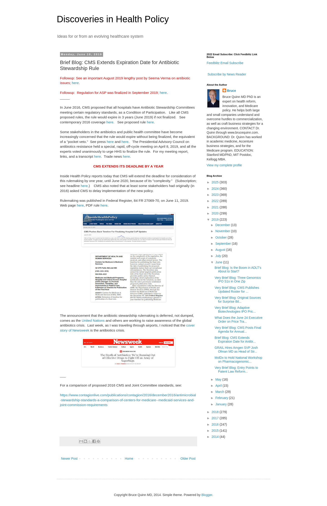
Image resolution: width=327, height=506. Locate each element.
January (221, 404)
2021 (216, 207)
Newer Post (69, 458)
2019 (216, 219)
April (219, 385)
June (219, 262)
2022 (216, 201)
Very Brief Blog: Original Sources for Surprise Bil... (238, 299)
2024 (216, 188)
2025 (216, 182)
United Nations (93, 320)
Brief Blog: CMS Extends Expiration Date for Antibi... (235, 339)
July (218, 256)
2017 (216, 418)
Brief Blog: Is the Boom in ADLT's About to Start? (238, 269)
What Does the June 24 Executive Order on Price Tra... (239, 319)
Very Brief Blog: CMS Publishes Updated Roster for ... (237, 289)
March (220, 392)
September (223, 243)
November (223, 231)
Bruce (231, 90)
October (221, 237)
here (75, 83)
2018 (216, 412)
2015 (216, 430)
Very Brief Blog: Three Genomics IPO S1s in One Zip (238, 279)
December (223, 225)
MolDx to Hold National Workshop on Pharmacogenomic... (238, 359)
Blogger (206, 495)
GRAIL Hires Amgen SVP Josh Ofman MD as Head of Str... (236, 349)
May (218, 379)
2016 (216, 424)
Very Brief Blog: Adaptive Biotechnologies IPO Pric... (235, 309)
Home (129, 458)
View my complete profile (224, 165)
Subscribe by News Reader (226, 74)
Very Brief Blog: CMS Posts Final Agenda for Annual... (238, 329)
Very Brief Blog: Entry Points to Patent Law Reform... (236, 369)
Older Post (188, 458)
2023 (216, 195)
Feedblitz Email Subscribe (225, 63)
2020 (216, 213)
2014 (216, 437)
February (222, 398)
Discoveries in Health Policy (113, 19)
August (220, 250)
